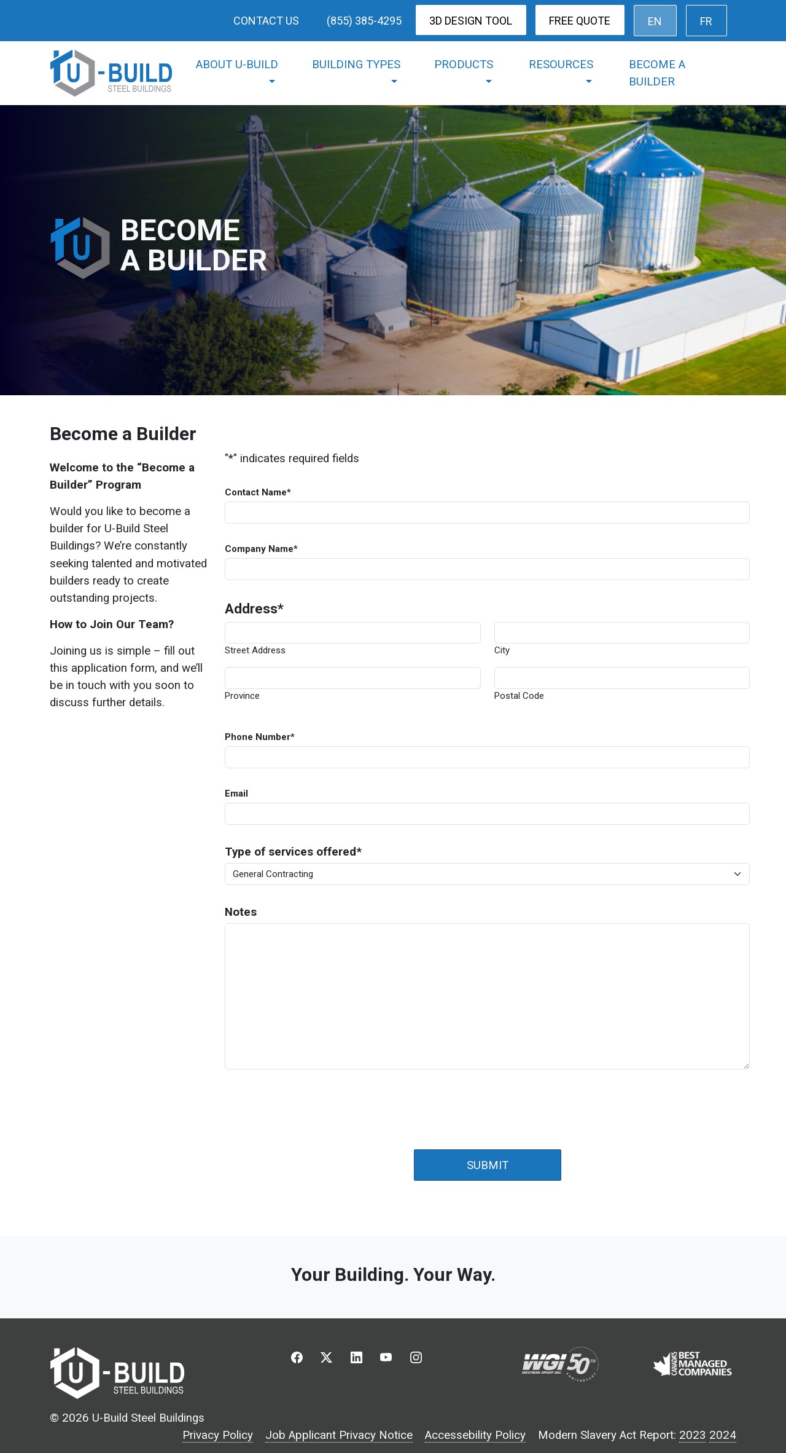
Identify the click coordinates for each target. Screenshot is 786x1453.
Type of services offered (293, 852)
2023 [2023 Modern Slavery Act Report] (692, 1435)
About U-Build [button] (237, 64)
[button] (296, 1360)
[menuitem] (655, 21)
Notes (241, 912)
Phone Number (260, 736)
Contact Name (258, 492)
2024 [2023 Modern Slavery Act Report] (722, 1435)
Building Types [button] (356, 64)
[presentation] (318, 1103)
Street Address (255, 650)
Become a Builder (657, 73)
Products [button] (463, 64)
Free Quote (579, 20)
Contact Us (266, 20)
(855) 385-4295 (364, 20)
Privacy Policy (217, 1435)
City (502, 650)
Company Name (261, 548)
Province (242, 695)
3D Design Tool (470, 20)
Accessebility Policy (475, 1435)
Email (236, 793)
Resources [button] (561, 64)
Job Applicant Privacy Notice (339, 1435)
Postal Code (519, 695)
